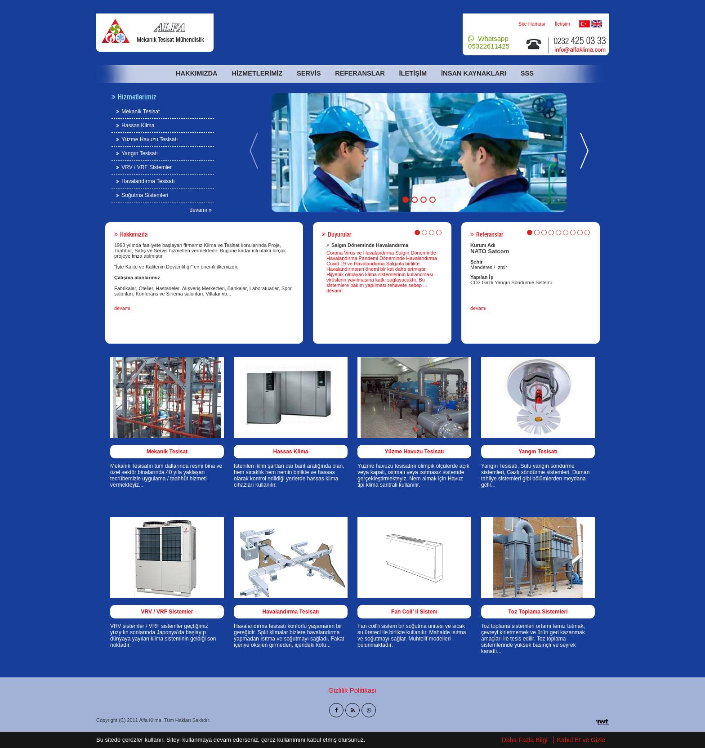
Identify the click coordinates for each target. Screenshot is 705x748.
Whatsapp (488, 42)
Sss (524, 73)
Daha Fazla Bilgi (525, 740)
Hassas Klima (135, 125)
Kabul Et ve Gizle (581, 740)
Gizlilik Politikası (352, 690)
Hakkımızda (198, 73)
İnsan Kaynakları (471, 73)
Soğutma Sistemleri (142, 195)
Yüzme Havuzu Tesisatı (147, 139)
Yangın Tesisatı (137, 153)
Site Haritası (531, 24)
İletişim (562, 24)
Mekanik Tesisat (138, 111)
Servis (308, 73)
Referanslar (359, 73)
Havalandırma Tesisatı (145, 181)
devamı (201, 210)
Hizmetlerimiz (257, 73)
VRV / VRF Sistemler (144, 167)
